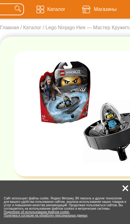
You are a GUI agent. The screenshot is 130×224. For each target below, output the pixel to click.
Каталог (32, 27)
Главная (9, 27)
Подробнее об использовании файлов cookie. (37, 212)
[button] (125, 188)
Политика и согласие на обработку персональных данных (46, 215)
